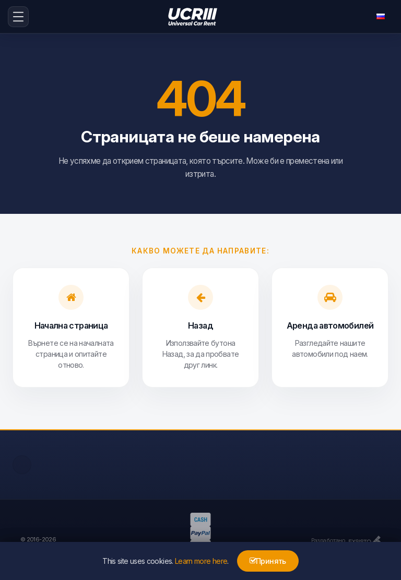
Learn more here (201, 561)
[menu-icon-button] (18, 16)
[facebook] (22, 464)
